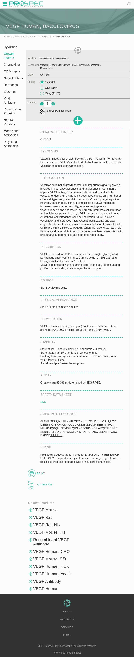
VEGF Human (45, 588)
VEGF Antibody (47, 581)
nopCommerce (73, 652)
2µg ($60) (47, 82)
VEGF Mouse (45, 510)
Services (67, 627)
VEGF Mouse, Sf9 (49, 559)
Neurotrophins (12, 78)
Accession (44, 484)
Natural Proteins (9, 122)
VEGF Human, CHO (51, 551)
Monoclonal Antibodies (11, 133)
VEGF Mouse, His (49, 532)
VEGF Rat (42, 517)
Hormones (11, 85)
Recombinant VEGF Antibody (51, 541)
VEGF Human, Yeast (51, 574)
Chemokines (12, 64)
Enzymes (10, 91)
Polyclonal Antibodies (11, 144)
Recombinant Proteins (12, 111)
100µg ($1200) (50, 93)
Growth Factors (9, 56)
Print (41, 473)
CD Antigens (12, 71)
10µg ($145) (48, 88)
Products (67, 619)
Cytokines (10, 47)
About (67, 611)
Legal (67, 635)
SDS (43, 401)
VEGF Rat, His (46, 524)
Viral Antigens (10, 100)
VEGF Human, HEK (51, 566)
